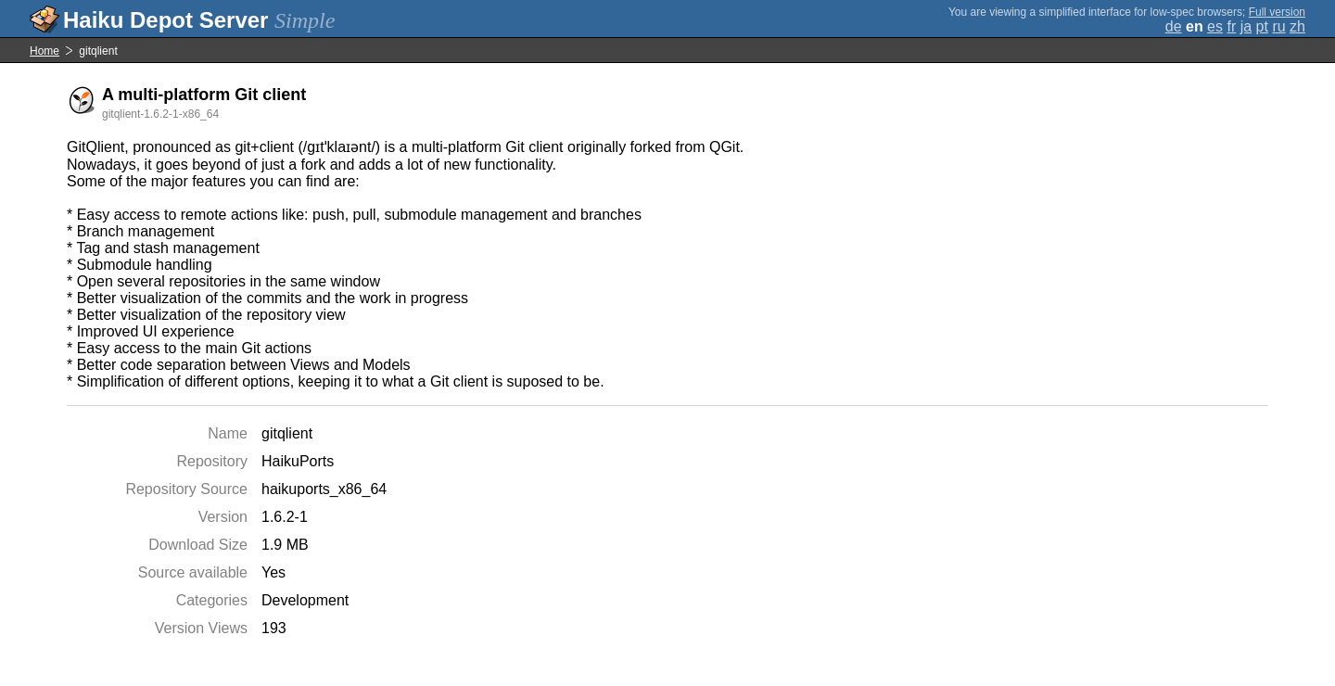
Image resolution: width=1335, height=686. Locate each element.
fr (1231, 26)
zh (1297, 26)
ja (1246, 26)
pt (1262, 26)
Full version (1277, 12)
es (1215, 26)
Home (44, 50)
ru (1278, 26)
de (1173, 26)
